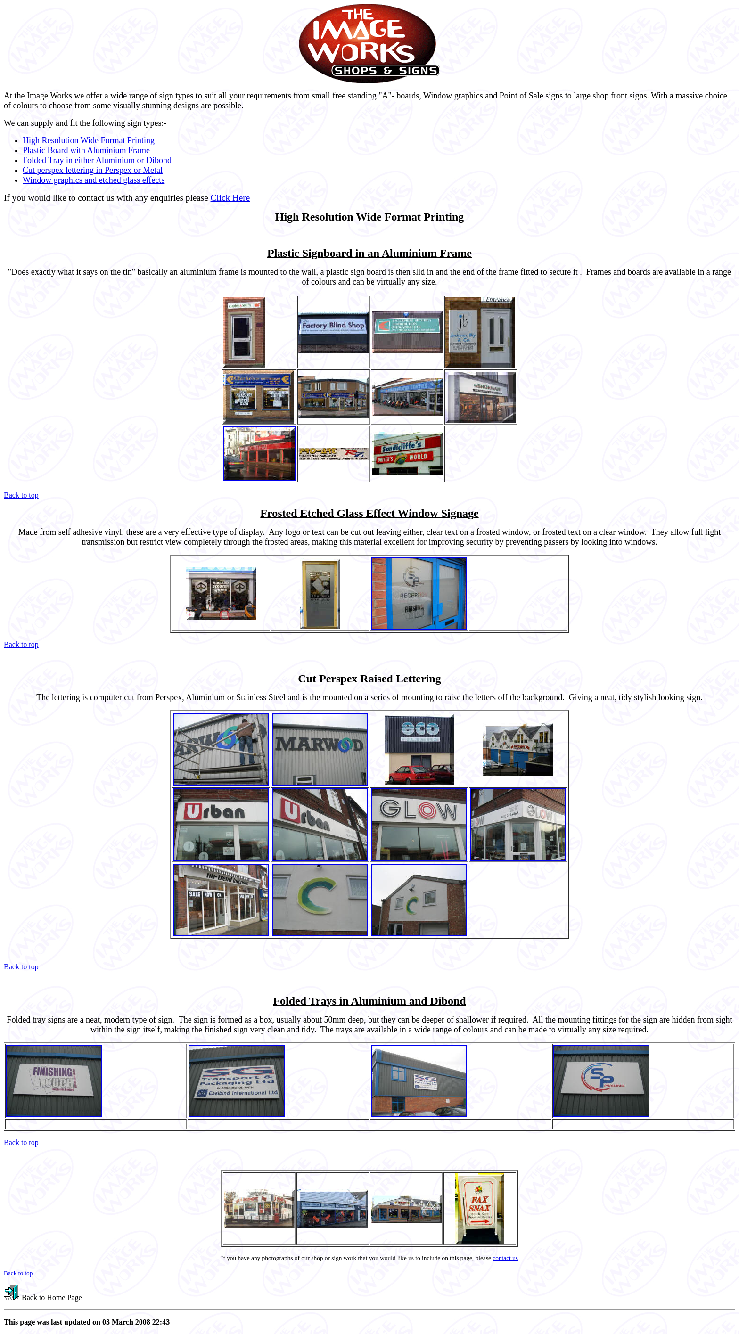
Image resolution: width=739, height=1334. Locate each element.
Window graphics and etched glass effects (93, 180)
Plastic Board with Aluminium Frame (86, 150)
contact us (505, 1257)
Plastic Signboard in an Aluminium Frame (369, 253)
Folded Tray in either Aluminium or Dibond (97, 160)
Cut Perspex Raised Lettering (369, 678)
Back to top (21, 495)
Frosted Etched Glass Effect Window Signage (369, 513)
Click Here (230, 198)
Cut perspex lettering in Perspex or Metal (93, 170)
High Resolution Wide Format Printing (89, 140)
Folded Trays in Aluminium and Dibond (369, 1001)
